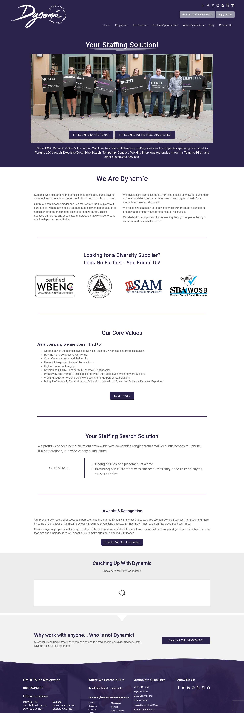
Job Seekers (140, 25)
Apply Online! (225, 14)
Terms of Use (150, 709)
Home (106, 25)
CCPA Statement (182, 709)
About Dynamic (192, 25)
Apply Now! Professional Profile (148, 691)
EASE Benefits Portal (143, 669)
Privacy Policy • (166, 709)
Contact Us (225, 25)
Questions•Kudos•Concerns (146, 687)
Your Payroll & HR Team (144, 682)
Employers (121, 25)
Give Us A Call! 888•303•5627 (197, 14)
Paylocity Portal (141, 664)
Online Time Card (141, 660)
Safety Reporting (141, 696)
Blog (211, 25)
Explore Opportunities (165, 25)
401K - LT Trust (141, 673)
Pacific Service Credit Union (146, 678)
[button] (186, 613)
